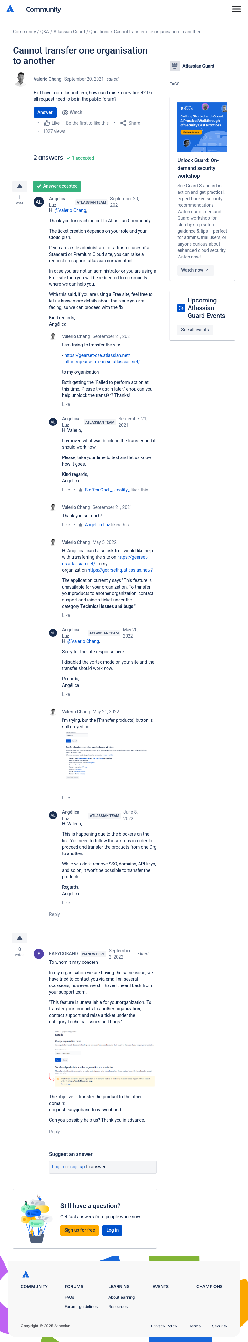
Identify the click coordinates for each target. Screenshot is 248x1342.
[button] (109, 760)
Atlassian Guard (69, 31)
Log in (58, 1166)
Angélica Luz (58, 202)
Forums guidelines (81, 1306)
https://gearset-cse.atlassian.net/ (97, 355)
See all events (195, 329)
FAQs (69, 1297)
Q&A (44, 31)
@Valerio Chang (70, 210)
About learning (121, 1297)
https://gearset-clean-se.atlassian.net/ (102, 361)
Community (43, 9)
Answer (45, 112)
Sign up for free (79, 1230)
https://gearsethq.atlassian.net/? (120, 570)
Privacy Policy (164, 1326)
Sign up (77, 1166)
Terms (195, 1326)
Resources (118, 1306)
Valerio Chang (47, 79)
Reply (54, 914)
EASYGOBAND (63, 953)
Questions (99, 31)
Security (219, 1326)
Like (66, 404)
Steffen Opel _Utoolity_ (107, 489)
